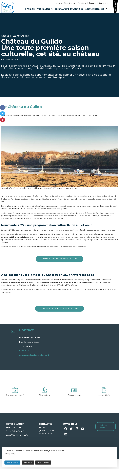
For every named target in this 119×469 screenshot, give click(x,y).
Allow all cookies (12, 462)
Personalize (28, 462)
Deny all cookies (43, 462)
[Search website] (107, 9)
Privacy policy (9, 453)
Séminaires (103, 3)
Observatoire (44, 395)
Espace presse (74, 395)
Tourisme (82, 3)
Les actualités (21, 36)
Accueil (5, 36)
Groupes (92, 3)
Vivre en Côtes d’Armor (66, 3)
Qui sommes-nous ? (15, 395)
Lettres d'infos (104, 395)
